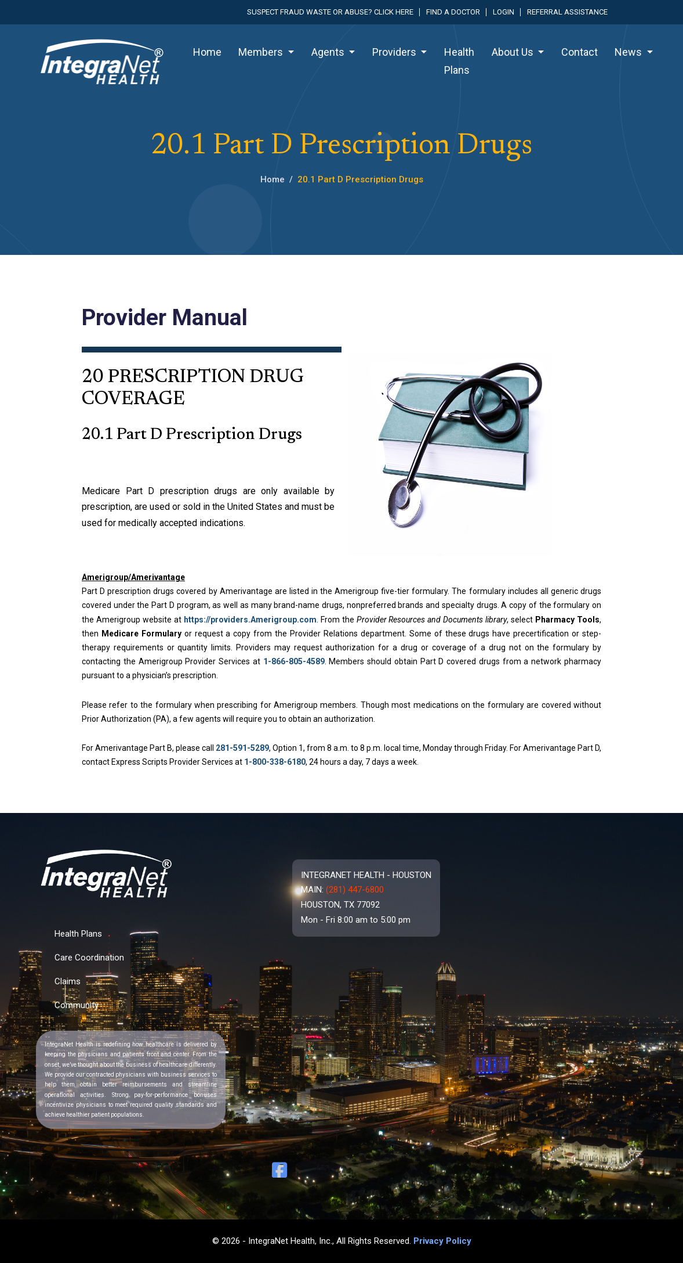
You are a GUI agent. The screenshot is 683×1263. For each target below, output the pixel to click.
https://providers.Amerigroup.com (250, 619)
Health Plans (459, 61)
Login (503, 12)
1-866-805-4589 (294, 661)
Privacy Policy (442, 1241)
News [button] (629, 52)
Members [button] (261, 52)
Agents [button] (329, 52)
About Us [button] (514, 52)
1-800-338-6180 (275, 762)
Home (207, 52)
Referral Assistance (567, 12)
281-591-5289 (242, 748)
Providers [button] (395, 52)
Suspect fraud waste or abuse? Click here (330, 12)
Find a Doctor (453, 12)
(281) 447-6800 (355, 889)
